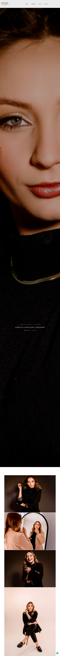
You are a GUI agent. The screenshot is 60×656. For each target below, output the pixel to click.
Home (27, 4)
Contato (46, 4)
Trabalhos (33, 4)
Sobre (40, 4)
